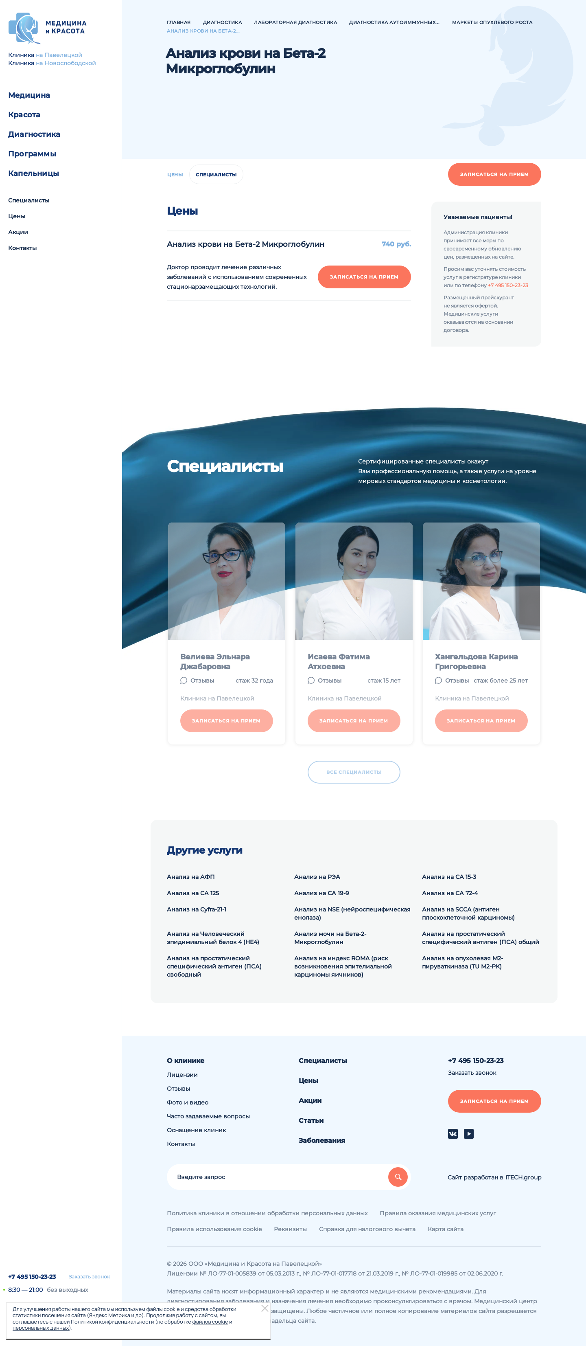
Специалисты (28, 200)
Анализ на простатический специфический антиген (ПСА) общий (480, 938)
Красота (24, 115)
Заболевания (322, 1140)
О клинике (185, 1061)
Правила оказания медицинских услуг (438, 1213)
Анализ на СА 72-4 (450, 893)
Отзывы (178, 1088)
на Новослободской (66, 63)
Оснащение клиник (196, 1130)
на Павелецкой (59, 55)
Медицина (29, 95)
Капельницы (33, 173)
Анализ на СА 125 (193, 893)
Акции (18, 232)
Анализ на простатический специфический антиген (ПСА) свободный (214, 966)
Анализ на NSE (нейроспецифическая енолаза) (352, 913)
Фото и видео (187, 1102)
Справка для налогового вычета (367, 1229)
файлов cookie (210, 1321)
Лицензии (182, 1074)
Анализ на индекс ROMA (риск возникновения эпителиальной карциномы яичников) (343, 966)
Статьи (311, 1120)
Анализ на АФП (191, 876)
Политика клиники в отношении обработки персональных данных (267, 1213)
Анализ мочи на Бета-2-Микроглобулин (330, 938)
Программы (32, 154)
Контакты (22, 248)
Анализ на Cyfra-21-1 (196, 909)
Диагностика (34, 134)
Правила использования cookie (214, 1229)
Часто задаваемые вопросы (208, 1116)
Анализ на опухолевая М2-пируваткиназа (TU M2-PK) (462, 962)
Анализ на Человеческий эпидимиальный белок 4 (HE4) (213, 938)
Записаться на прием (494, 174)
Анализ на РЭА (317, 876)
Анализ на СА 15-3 (449, 876)
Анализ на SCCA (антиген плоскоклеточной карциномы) (468, 913)
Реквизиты (290, 1229)
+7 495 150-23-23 (32, 1277)
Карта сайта (446, 1229)
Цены (16, 216)
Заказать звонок (89, 1276)
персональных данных (41, 1327)
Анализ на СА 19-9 (321, 893)
